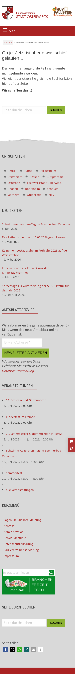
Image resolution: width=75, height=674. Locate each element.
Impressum (11, 556)
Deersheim (13, 177)
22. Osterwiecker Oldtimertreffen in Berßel (34, 434)
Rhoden (11, 189)
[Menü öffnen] (5, 29)
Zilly (49, 195)
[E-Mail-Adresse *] (22, 342)
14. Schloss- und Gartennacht (26, 400)
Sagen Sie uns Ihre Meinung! (23, 520)
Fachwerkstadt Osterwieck (42, 183)
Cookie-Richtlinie (15, 538)
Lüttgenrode (52, 177)
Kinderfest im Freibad (20, 417)
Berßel (10, 171)
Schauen (51, 189)
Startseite (8, 42)
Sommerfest (14, 473)
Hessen (32, 177)
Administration (14, 532)
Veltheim (11, 195)
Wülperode (32, 195)
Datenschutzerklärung (18, 371)
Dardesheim (46, 171)
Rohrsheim (30, 189)
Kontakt (9, 526)
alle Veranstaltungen (20, 490)
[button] (5, 649)
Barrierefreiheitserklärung (21, 550)
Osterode (12, 183)
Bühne (26, 171)
